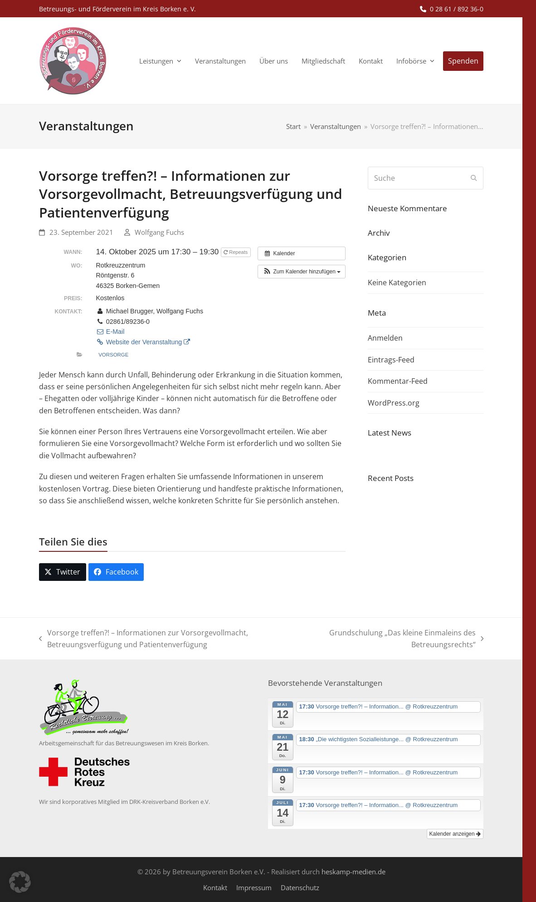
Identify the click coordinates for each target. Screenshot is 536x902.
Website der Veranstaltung (143, 342)
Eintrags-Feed (391, 360)
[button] (301, 271)
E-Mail (110, 331)
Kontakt (215, 887)
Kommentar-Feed (398, 381)
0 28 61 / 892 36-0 (456, 9)
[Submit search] (474, 178)
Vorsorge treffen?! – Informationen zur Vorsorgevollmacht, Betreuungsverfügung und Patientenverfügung (143, 639)
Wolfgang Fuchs (159, 232)
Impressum (254, 887)
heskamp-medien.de (353, 871)
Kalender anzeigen (455, 834)
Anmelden (385, 338)
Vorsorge (113, 354)
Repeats (236, 252)
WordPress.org (393, 403)
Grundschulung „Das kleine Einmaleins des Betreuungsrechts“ (402, 639)
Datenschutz (300, 887)
